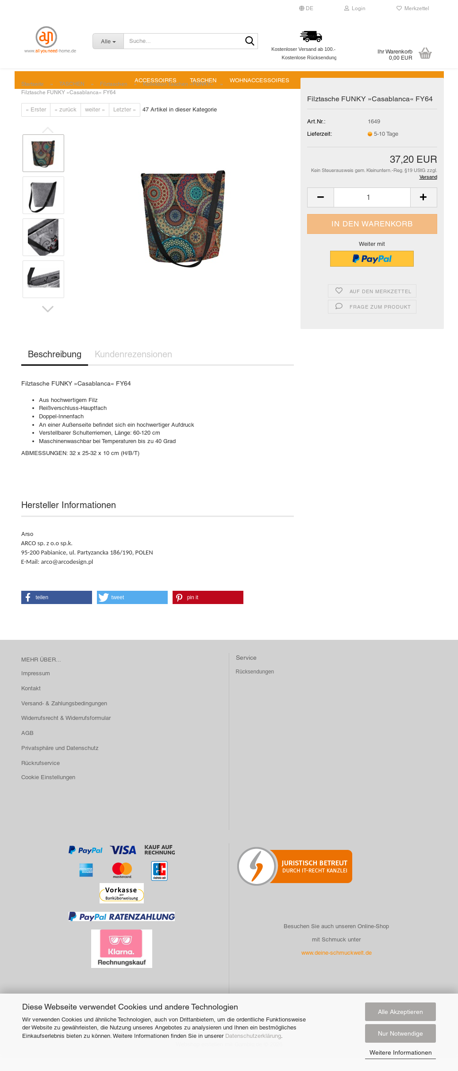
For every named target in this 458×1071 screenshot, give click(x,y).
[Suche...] (107, 41)
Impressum (35, 688)
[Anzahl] (372, 212)
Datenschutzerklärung (253, 1036)
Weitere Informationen (400, 1052)
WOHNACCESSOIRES (259, 80)
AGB (27, 748)
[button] (48, 324)
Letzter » (124, 124)
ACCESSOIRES (156, 80)
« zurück (65, 124)
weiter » (95, 124)
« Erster (36, 124)
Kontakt (31, 703)
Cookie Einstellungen (48, 792)
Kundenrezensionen (133, 369)
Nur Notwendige (400, 1033)
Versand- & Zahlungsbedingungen (64, 718)
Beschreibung (54, 369)
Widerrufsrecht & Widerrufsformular (66, 733)
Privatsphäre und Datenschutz (60, 763)
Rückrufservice (40, 778)
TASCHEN (203, 80)
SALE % (314, 80)
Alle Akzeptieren (400, 1011)
